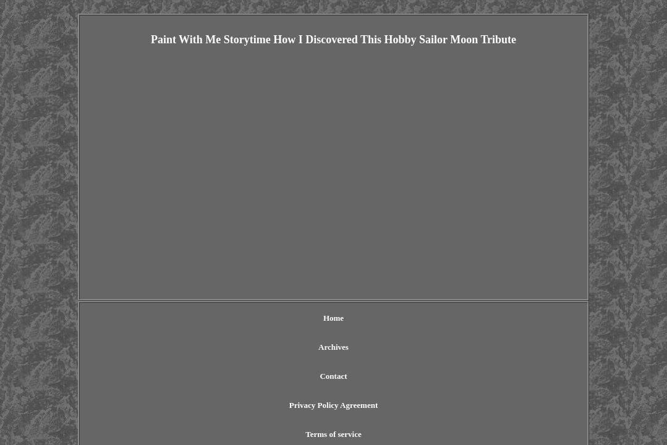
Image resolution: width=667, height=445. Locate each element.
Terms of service (446, 318)
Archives (233, 318)
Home (189, 318)
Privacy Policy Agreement (355, 318)
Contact (279, 318)
